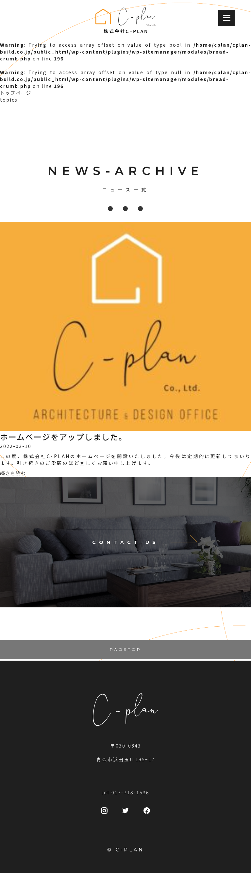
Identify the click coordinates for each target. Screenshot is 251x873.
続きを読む (13, 473)
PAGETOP (126, 649)
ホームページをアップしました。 (63, 436)
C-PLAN (130, 850)
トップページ (15, 93)
